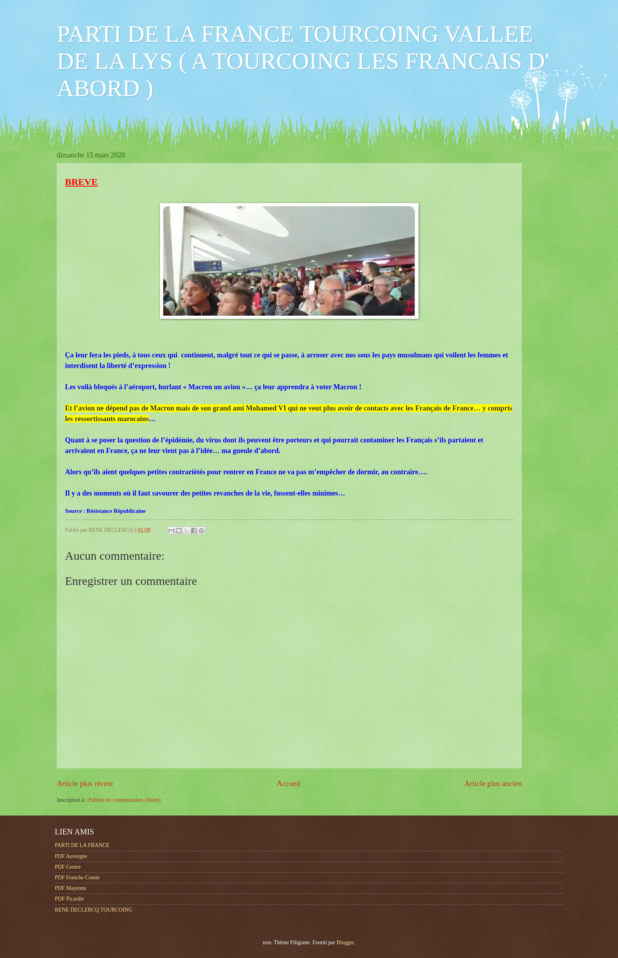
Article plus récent (85, 783)
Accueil (288, 783)
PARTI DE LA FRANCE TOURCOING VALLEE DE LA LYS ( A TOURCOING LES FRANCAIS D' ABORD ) (303, 61)
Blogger (345, 942)
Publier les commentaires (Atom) (124, 800)
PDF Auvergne (71, 856)
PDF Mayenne (70, 888)
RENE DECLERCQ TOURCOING (93, 910)
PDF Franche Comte (77, 877)
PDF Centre (68, 867)
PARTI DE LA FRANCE (82, 845)
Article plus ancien (493, 783)
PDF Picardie (69, 899)
